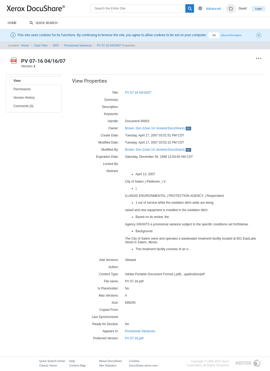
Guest (243, 8)
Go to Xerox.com (248, 363)
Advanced (213, 9)
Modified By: (110, 149)
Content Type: (109, 274)
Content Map (77, 365)
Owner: (113, 128)
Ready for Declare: (105, 324)
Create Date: (110, 135)
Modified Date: (108, 142)
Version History (24, 97)
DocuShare (48, 8)
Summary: (111, 100)
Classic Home (48, 365)
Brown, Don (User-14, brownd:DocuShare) (158, 128)
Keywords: (111, 114)
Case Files (40, 45)
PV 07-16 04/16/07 (109, 45)
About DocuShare (110, 361)
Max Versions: (109, 295)
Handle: (113, 121)
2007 (56, 45)
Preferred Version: (106, 338)
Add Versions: (109, 260)
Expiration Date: (107, 157)
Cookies (134, 361)
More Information (231, 35)
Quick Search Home (52, 361)
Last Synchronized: (105, 317)
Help (72, 361)
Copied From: (109, 310)
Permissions (22, 89)
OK (214, 35)
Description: (110, 107)
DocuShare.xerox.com (143, 365)
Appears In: (111, 331)
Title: (115, 92)
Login (258, 8)
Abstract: (112, 171)
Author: (113, 267)
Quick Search (44, 23)
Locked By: (111, 164)
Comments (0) (23, 106)
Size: (115, 303)
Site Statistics (108, 365)
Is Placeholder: (108, 288)
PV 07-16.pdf (134, 338)
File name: (111, 281)
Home (12, 23)
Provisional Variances (78, 45)
